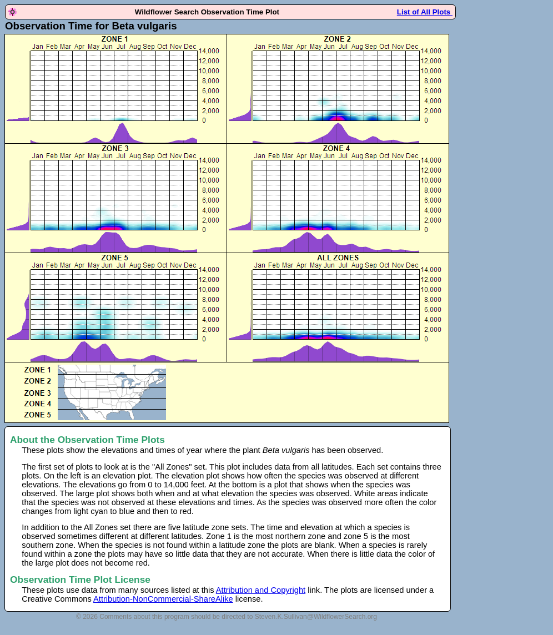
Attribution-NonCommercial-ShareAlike (163, 598)
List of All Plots (425, 12)
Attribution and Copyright (260, 590)
